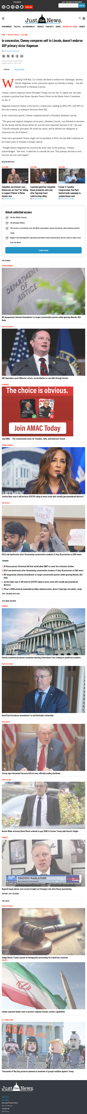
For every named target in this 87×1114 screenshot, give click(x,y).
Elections (24, 35)
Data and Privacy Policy (10, 1103)
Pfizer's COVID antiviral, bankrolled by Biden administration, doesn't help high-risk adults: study (43, 589)
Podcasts (49, 26)
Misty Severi (9, 199)
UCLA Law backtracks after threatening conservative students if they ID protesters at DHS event (42, 554)
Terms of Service (7, 1105)
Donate (82, 26)
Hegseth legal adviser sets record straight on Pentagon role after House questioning (36, 889)
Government (7, 26)
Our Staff (5, 1100)
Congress (5, 606)
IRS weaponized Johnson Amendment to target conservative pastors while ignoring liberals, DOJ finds (41, 318)
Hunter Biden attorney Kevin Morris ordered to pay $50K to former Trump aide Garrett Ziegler (40, 831)
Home (3, 35)
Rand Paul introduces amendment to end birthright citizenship (27, 715)
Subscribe (28, 7)
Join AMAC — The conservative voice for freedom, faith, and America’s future (33, 438)
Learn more (43, 250)
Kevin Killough (67, 199)
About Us (5, 1097)
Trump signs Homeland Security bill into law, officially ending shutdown (31, 773)
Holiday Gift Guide (70, 26)
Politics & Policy (13, 35)
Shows (58, 26)
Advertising (5, 1111)
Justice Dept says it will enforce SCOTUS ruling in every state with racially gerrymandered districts (42, 496)
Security (5, 960)
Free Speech (6, 503)
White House (6, 722)
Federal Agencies (7, 266)
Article (6, 69)
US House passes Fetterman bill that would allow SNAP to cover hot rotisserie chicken (39, 566)
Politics (17, 26)
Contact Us (5, 1108)
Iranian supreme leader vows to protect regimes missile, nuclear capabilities (33, 1011)
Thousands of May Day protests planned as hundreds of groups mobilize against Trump (38, 1071)
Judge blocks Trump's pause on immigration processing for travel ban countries (35, 957)
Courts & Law (6, 780)
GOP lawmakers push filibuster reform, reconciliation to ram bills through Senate (35, 378)
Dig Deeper (19, 69)
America (40, 26)
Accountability (29, 26)
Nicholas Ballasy (11, 51)
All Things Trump (7, 1020)
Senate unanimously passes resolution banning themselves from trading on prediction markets (41, 657)
